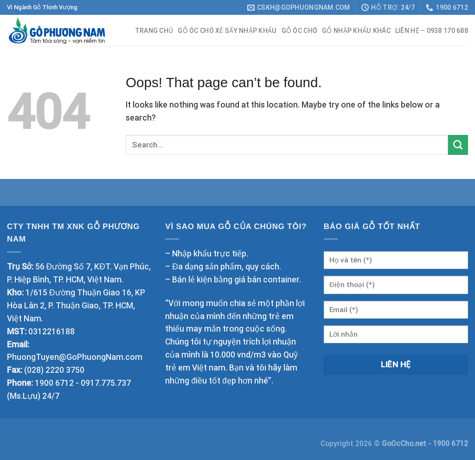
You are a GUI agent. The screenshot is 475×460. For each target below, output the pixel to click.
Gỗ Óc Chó (300, 30)
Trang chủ (154, 30)
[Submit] (458, 145)
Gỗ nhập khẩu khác (356, 30)
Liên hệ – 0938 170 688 (431, 30)
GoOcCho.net (405, 443)
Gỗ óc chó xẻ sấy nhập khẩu (227, 30)
